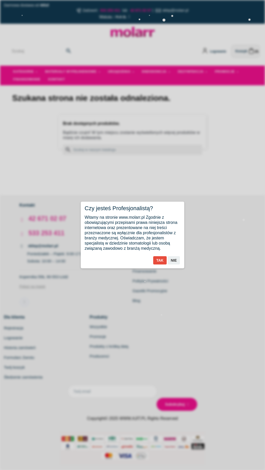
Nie (174, 260)
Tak (160, 260)
